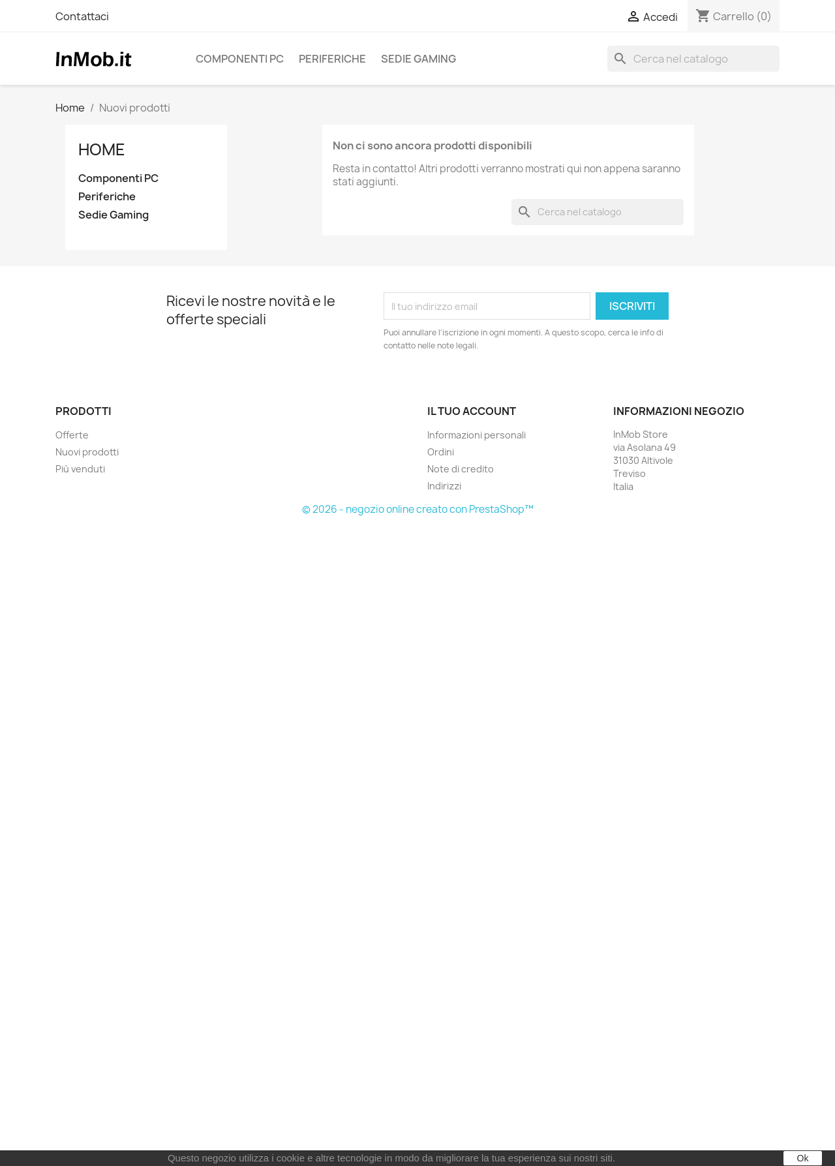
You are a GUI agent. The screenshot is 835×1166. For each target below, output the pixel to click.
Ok (803, 1158)
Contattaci (82, 16)
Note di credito (460, 469)
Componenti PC (240, 59)
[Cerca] (693, 59)
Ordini (440, 452)
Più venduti (80, 469)
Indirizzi (444, 486)
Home (101, 149)
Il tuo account (471, 411)
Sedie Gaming (418, 59)
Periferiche (332, 59)
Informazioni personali (476, 435)
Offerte (72, 435)
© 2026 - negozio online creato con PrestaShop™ (418, 509)
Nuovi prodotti (87, 452)
